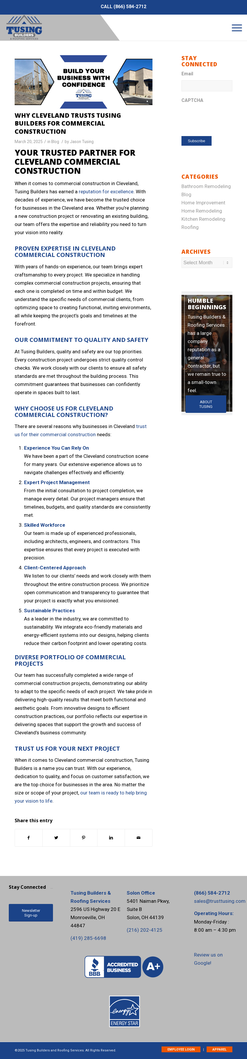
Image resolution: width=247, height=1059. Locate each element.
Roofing (190, 227)
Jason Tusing (82, 141)
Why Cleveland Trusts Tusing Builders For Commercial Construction (68, 123)
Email (187, 73)
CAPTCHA (192, 100)
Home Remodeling (201, 211)
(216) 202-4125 (144, 930)
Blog (55, 141)
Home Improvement (203, 203)
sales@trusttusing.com (220, 901)
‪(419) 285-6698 (88, 938)
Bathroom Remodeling (206, 186)
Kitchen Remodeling (203, 219)
